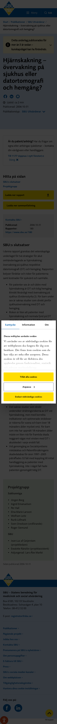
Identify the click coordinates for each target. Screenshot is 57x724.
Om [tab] (47, 324)
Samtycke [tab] (10, 324)
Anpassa (28, 386)
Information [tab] (28, 324)
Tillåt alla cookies (28, 376)
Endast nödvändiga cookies (28, 396)
